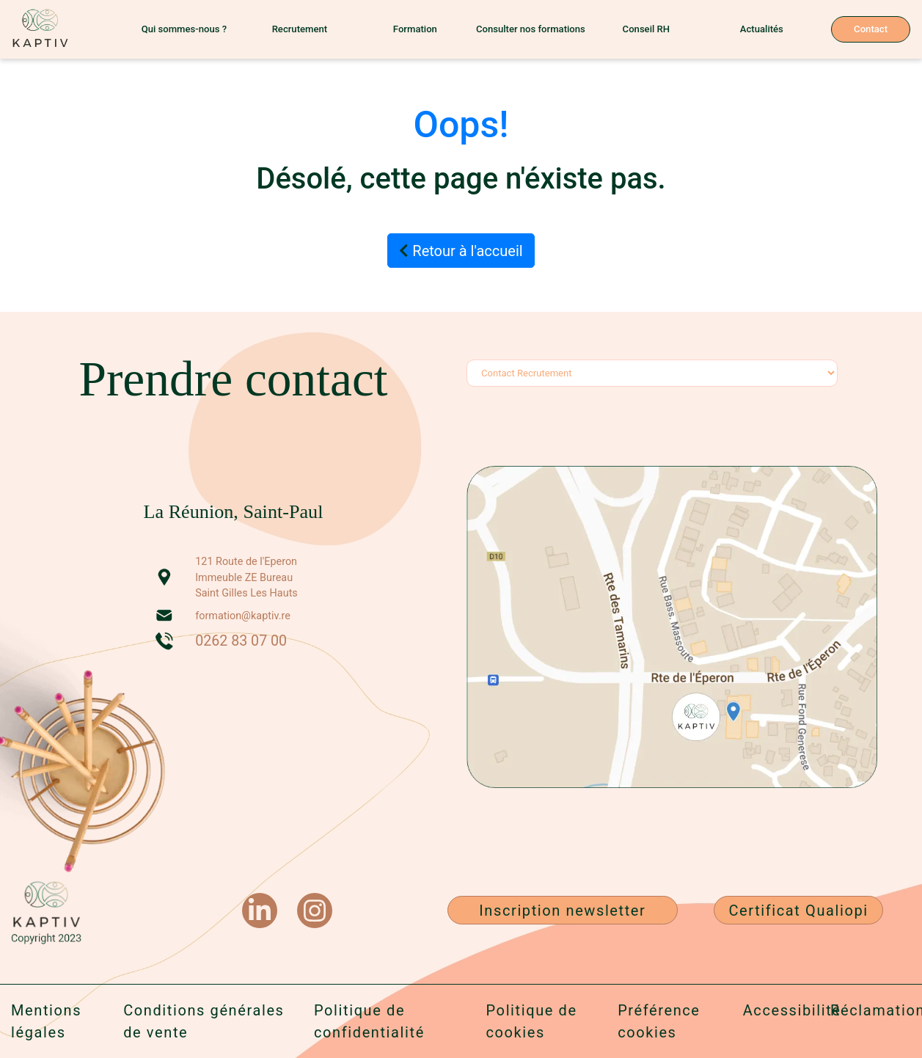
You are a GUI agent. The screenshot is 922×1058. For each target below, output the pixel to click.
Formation (415, 28)
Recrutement (299, 28)
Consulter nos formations (530, 28)
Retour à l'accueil (460, 251)
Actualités (761, 28)
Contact (871, 28)
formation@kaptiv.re (242, 616)
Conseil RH (646, 28)
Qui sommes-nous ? (184, 28)
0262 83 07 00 (241, 640)
